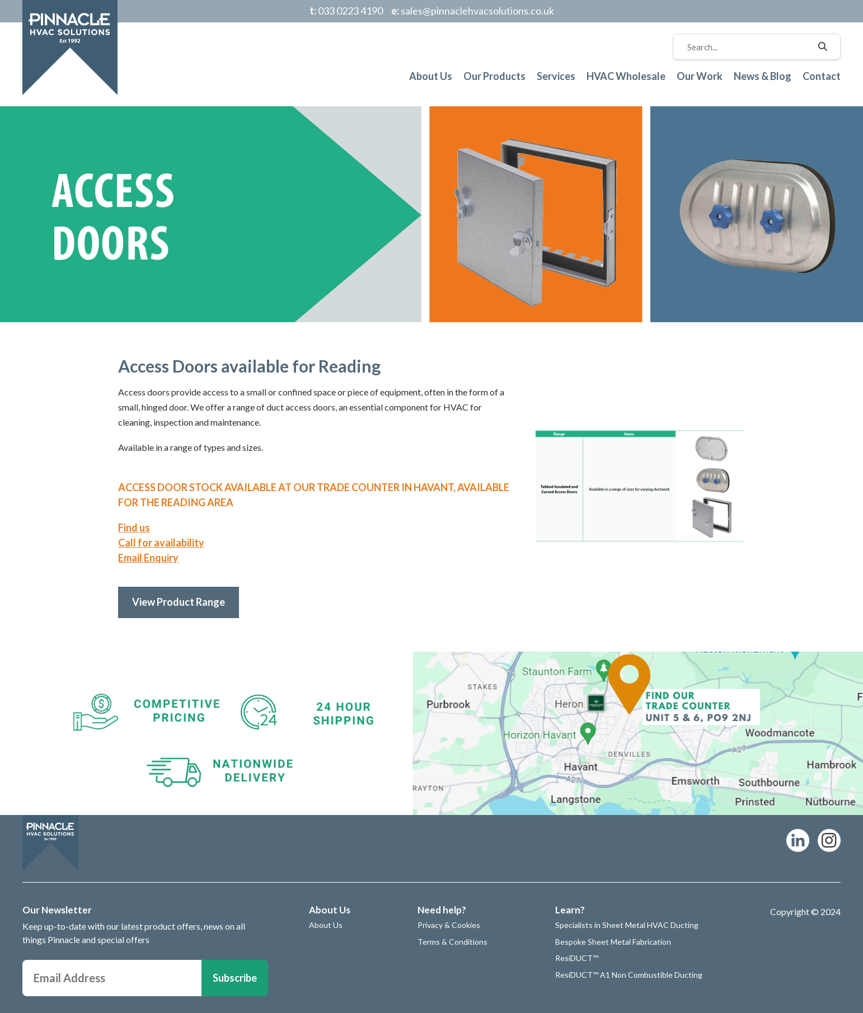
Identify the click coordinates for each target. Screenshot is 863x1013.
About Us (430, 76)
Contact (822, 76)
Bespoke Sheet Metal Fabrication (613, 941)
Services (556, 76)
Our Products (494, 76)
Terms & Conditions (452, 941)
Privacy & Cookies (449, 925)
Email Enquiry (148, 558)
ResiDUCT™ (576, 958)
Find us (134, 527)
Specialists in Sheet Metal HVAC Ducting (626, 925)
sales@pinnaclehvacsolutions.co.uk (472, 10)
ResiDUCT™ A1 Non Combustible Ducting (628, 974)
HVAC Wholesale (626, 76)
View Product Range (178, 602)
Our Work (700, 76)
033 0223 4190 (346, 10)
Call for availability (161, 542)
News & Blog (762, 76)
